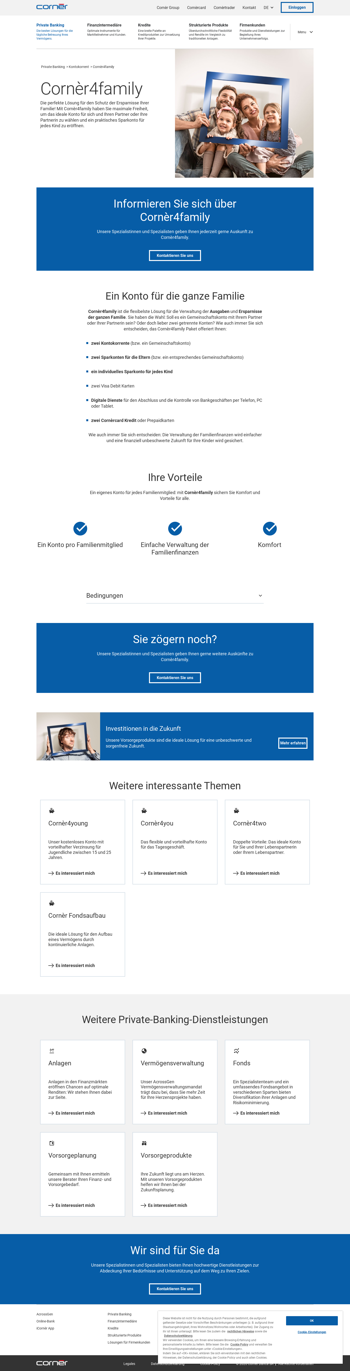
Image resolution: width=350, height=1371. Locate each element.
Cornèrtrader (224, 7)
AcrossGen (44, 1314)
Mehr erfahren (293, 743)
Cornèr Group (168, 7)
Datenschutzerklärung (178, 1335)
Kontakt (249, 7)
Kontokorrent (79, 67)
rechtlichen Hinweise (240, 1331)
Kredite (113, 1328)
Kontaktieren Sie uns (175, 255)
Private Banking (53, 67)
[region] (250, 1337)
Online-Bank (45, 1321)
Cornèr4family (103, 67)
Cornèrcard (196, 7)
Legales (129, 1364)
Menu (302, 32)
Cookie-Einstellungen (312, 1332)
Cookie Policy (239, 1344)
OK (312, 1320)
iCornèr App (45, 1328)
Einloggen (297, 7)
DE (266, 7)
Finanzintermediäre (122, 1321)
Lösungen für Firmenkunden (129, 1342)
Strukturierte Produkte (124, 1335)
